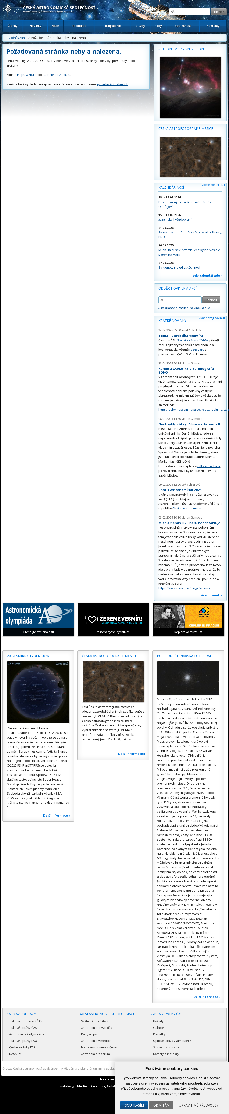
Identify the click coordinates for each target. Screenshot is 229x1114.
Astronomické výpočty (96, 1028)
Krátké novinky (172, 320)
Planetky (159, 1034)
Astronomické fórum (95, 1054)
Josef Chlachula (192, 330)
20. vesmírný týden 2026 (28, 656)
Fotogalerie (112, 26)
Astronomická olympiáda (26, 1034)
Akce (55, 26)
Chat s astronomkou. (187, 508)
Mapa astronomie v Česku (99, 1047)
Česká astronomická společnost (35, 1068)
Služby (140, 26)
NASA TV (15, 1054)
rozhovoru (196, 349)
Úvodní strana (17, 37)
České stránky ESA (22, 1047)
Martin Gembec (192, 363)
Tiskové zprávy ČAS (23, 1028)
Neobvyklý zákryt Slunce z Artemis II (189, 424)
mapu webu (25, 75)
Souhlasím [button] (134, 1105)
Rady (158, 26)
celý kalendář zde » (207, 275)
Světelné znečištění (94, 1021)
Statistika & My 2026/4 (193, 340)
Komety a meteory (166, 1054)
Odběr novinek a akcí (177, 288)
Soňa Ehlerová (191, 485)
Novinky (35, 26)
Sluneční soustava (166, 1047)
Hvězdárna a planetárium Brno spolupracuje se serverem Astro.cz (108, 1068)
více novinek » (211, 595)
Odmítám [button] (161, 1105)
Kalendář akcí (171, 187)
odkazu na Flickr (208, 466)
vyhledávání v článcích (112, 84)
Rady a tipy (89, 1034)
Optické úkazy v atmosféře (172, 1041)
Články (13, 26)
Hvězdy (158, 1021)
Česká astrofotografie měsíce (185, 128)
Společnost (183, 26)
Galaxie (158, 1028)
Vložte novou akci (213, 185)
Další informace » (56, 815)
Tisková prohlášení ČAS (25, 1021)
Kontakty (213, 26)
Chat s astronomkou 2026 (179, 490)
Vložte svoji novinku (212, 318)
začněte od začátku (56, 75)
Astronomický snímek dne (182, 48)
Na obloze (78, 26)
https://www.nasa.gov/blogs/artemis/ (184, 588)
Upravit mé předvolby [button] (198, 1105)
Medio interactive (91, 1086)
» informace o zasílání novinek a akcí (184, 308)
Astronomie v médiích (96, 1041)
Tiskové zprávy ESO (23, 1041)
